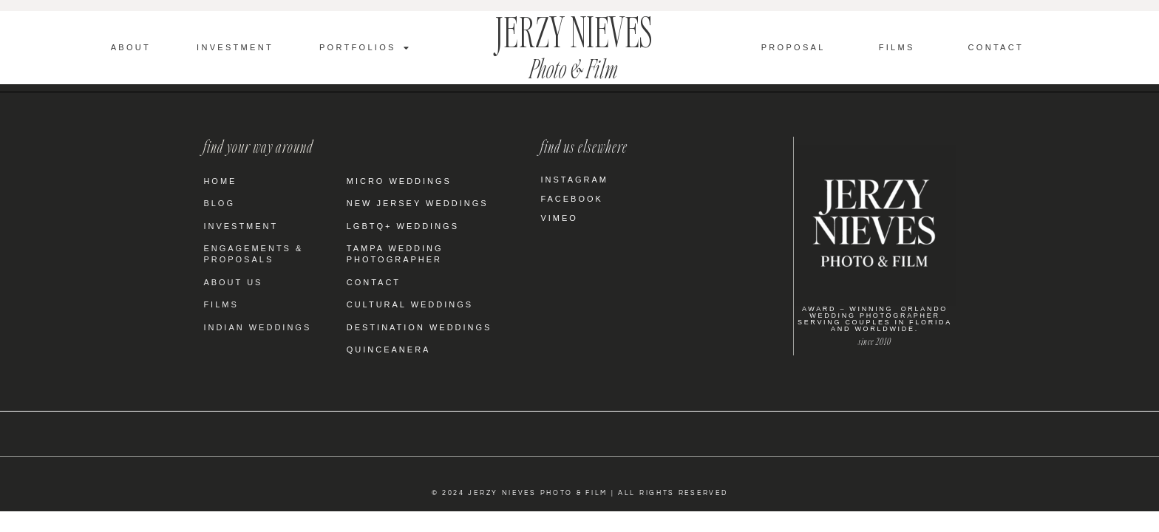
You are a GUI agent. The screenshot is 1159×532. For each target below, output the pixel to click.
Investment (235, 47)
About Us (232, 282)
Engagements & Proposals (253, 254)
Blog (219, 203)
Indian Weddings (257, 327)
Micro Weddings (399, 181)
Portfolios (365, 47)
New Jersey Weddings (418, 203)
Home (220, 181)
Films (897, 47)
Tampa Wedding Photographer (395, 254)
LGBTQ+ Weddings (403, 226)
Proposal (793, 47)
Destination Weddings (419, 327)
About (131, 47)
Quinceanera (389, 349)
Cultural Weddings (410, 304)
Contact (996, 47)
